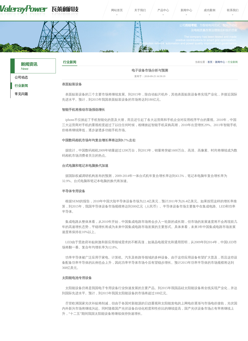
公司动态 (21, 77)
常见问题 (21, 94)
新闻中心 (220, 62)
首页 (209, 62)
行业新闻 (21, 85)
